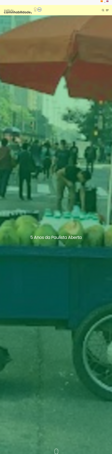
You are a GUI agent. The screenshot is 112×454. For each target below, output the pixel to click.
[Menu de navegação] (107, 10)
